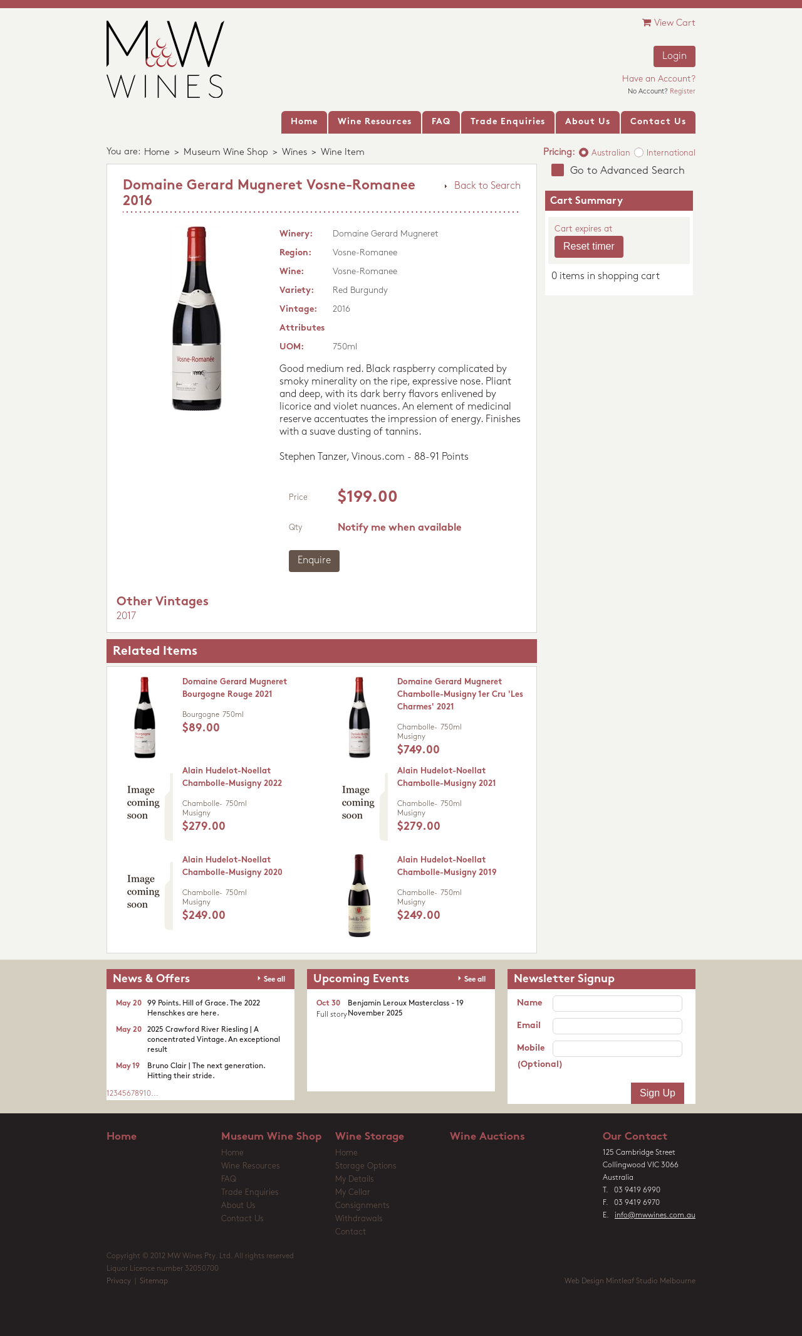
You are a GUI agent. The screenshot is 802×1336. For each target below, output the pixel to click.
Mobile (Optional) (535, 1056)
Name (529, 1003)
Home (157, 152)
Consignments (362, 1206)
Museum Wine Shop (226, 152)
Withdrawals (359, 1219)
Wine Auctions (487, 1137)
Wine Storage (369, 1137)
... (155, 1094)
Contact (350, 1232)
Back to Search (487, 186)
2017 (126, 617)
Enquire (314, 561)
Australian (610, 153)
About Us (238, 1206)
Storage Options (366, 1166)
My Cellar (352, 1193)
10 (147, 1094)
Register (682, 91)
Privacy (119, 1281)
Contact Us (242, 1219)
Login (674, 56)
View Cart (668, 23)
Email (529, 1026)
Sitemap (154, 1281)
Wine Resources (250, 1166)
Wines (294, 152)
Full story (331, 1015)
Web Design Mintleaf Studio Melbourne (630, 1281)
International (671, 153)
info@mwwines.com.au (655, 1215)
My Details (354, 1179)
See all (274, 979)
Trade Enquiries (250, 1193)
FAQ (228, 1179)
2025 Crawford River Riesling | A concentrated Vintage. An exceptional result (213, 1040)
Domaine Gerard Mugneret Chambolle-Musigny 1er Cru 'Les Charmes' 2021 (460, 694)
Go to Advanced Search (627, 171)
